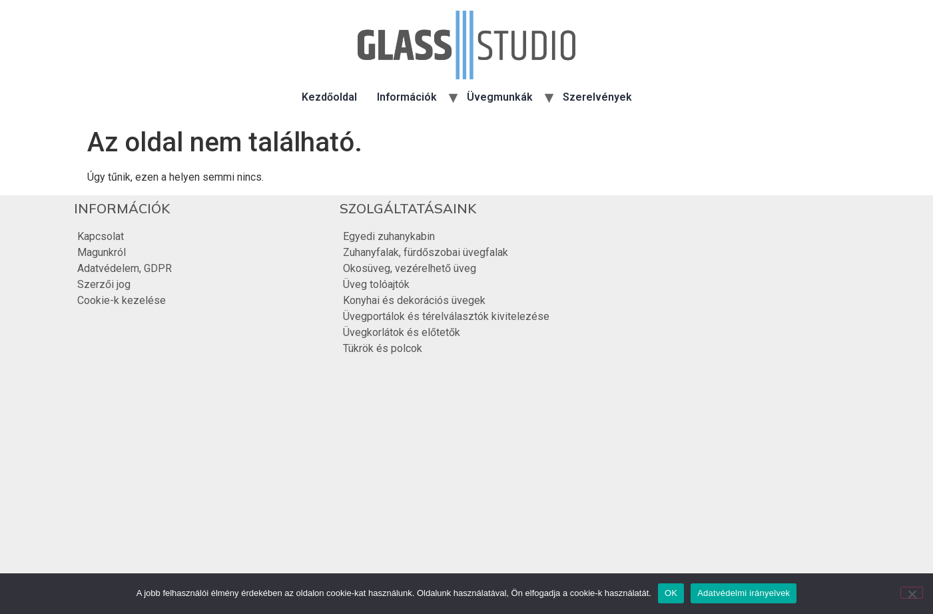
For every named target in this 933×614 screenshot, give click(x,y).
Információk (407, 97)
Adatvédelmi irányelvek (743, 593)
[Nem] (911, 593)
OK (671, 593)
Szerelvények (597, 97)
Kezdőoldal (329, 97)
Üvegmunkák (500, 97)
